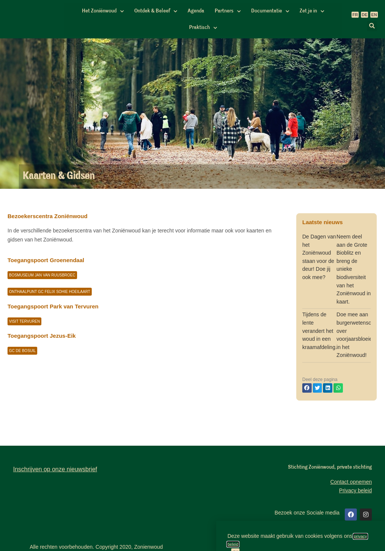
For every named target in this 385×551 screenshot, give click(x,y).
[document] (192, 275)
